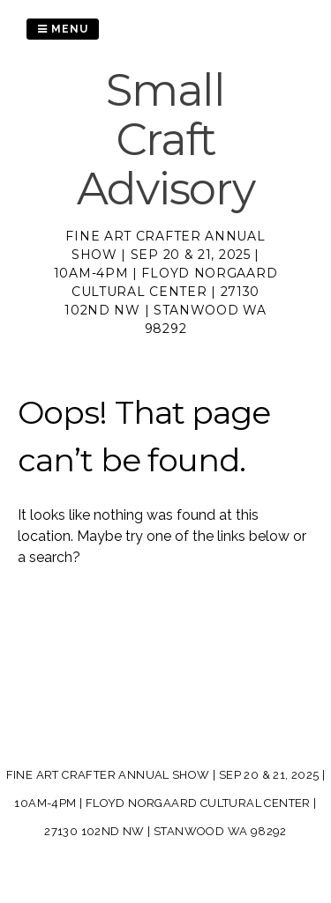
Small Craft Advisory (166, 139)
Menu (62, 29)
